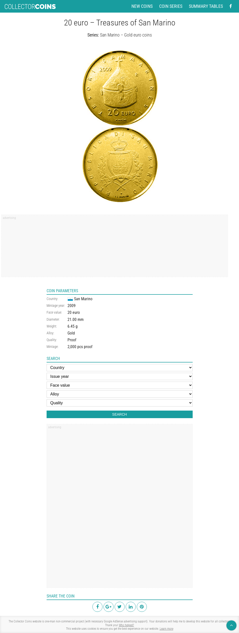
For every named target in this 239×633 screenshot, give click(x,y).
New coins (142, 6)
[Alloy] (120, 394)
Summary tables (206, 6)
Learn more (166, 628)
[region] (114, 247)
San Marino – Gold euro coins (126, 35)
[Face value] (120, 385)
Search (119, 414)
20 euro (73, 312)
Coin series (170, 6)
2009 (71, 305)
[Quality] (120, 403)
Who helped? (126, 625)
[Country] (120, 367)
